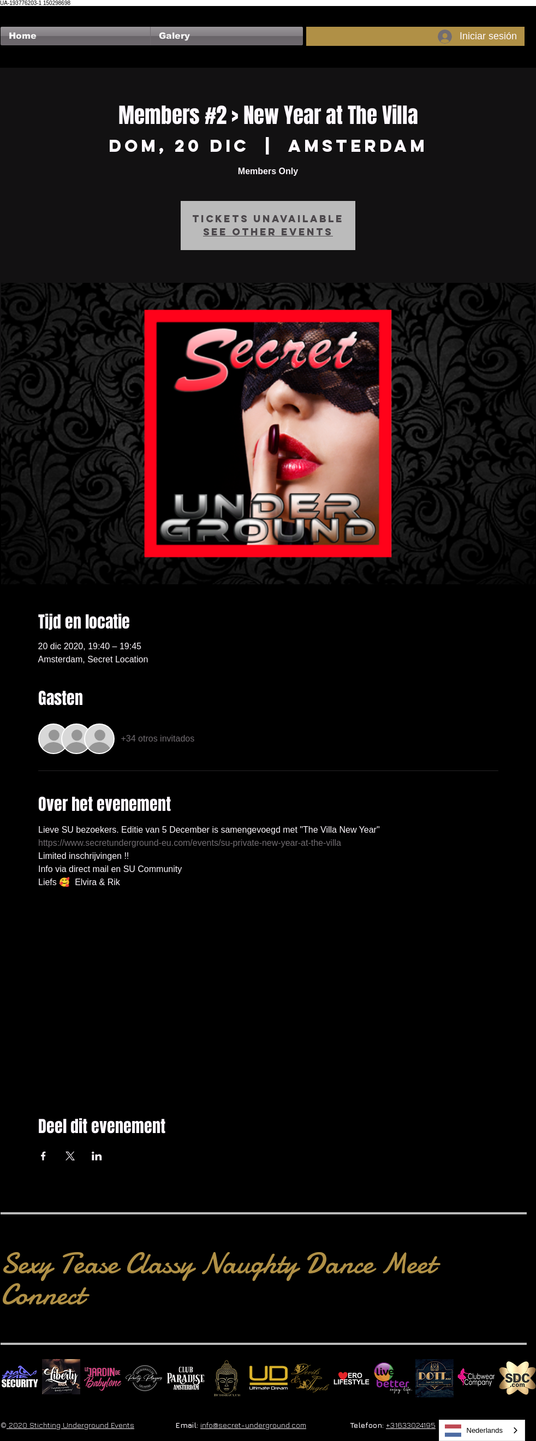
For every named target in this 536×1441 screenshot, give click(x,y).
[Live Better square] (393, 1378)
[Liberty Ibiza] (61, 1378)
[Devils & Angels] (310, 1378)
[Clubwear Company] (476, 1378)
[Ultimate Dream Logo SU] (268, 1378)
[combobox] (482, 1430)
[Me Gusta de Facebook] (22, 11)
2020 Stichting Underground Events (70, 1425)
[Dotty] (434, 1378)
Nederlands (474, 1430)
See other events (268, 232)
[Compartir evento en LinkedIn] (97, 1156)
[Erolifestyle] (351, 1378)
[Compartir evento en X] (70, 1156)
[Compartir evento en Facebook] (43, 1156)
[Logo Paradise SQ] (185, 1378)
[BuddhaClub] (227, 1378)
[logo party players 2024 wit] (144, 1378)
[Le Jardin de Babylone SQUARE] (103, 1378)
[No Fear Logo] (20, 1378)
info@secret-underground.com (253, 1425)
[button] (227, 36)
